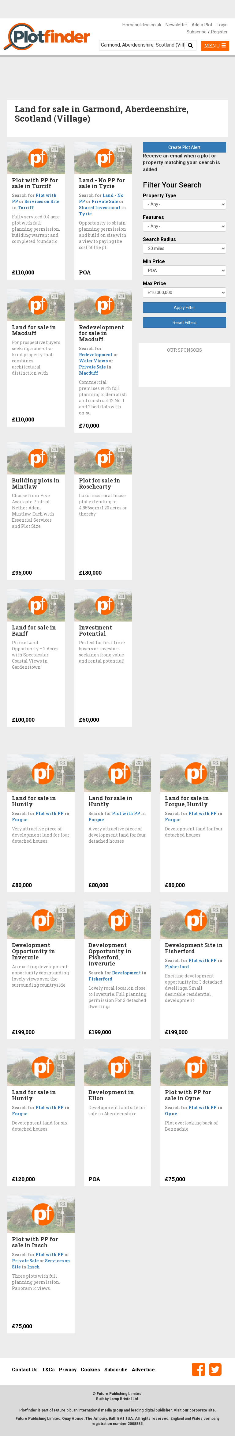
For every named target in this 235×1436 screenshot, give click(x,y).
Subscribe (197, 32)
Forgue (19, 819)
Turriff (26, 207)
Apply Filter (184, 307)
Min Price (154, 261)
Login (222, 25)
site (211, 1410)
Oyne (171, 1114)
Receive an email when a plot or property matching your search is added (181, 163)
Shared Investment (99, 207)
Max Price (154, 283)
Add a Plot (202, 25)
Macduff (88, 373)
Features (153, 217)
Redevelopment (96, 354)
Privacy (67, 1370)
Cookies (90, 1370)
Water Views (93, 361)
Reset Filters (184, 322)
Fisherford (100, 979)
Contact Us (25, 1370)
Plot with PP (49, 813)
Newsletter (176, 25)
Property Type (159, 195)
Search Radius (159, 239)
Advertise (143, 1370)
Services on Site (41, 201)
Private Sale (104, 201)
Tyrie (85, 214)
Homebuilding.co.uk (141, 25)
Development (126, 973)
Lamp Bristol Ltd (124, 1399)
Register (219, 32)
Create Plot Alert (184, 147)
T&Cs (48, 1370)
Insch (33, 1267)
